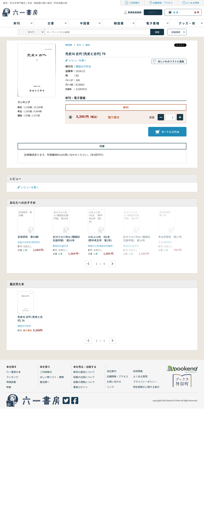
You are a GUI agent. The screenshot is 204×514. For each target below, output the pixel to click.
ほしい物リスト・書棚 (52, 377)
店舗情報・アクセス (163, 2)
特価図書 (11, 382)
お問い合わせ (114, 381)
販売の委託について (84, 372)
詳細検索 (175, 32)
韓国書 (68, 44)
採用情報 (138, 371)
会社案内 (111, 371)
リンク (110, 387)
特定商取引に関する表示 (146, 387)
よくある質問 (192, 2)
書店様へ (44, 382)
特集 (8, 387)
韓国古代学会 (83, 66)
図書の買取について (84, 382)
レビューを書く (78, 60)
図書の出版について (84, 377)
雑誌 (87, 44)
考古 (78, 44)
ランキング (12, 377)
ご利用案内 (134, 2)
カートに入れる (167, 131)
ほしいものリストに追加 (171, 61)
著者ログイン (80, 387)
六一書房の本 (13, 372)
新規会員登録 (134, 12)
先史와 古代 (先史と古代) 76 (30, 318)
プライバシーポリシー (145, 381)
